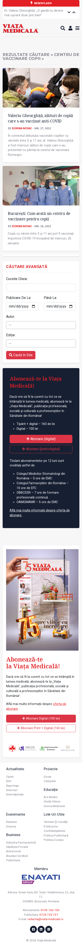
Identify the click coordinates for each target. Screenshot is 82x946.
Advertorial (13, 851)
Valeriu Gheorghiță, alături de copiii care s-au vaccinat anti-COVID (40, 118)
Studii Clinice (52, 801)
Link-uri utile (54, 814)
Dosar (48, 776)
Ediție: (11, 335)
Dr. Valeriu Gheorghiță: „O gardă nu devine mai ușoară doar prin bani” (33, 13)
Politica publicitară (56, 835)
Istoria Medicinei (54, 806)
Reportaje (12, 785)
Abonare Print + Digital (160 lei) (41, 728)
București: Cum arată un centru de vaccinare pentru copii (39, 216)
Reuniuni (11, 822)
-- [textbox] (10, 325)
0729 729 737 (48, 914)
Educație (51, 789)
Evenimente (15, 814)
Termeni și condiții (56, 822)
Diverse (11, 826)
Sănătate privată (17, 847)
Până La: (50, 298)
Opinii (10, 776)
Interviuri (11, 790)
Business (13, 835)
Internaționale (15, 794)
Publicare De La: (18, 298)
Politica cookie (53, 840)
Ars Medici (51, 797)
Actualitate (15, 769)
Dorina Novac (22, 128)
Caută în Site (21, 355)
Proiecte (51, 769)
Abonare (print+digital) (41, 449)
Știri (8, 781)
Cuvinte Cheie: (17, 279)
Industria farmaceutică (21, 842)
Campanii (50, 781)
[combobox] (41, 325)
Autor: (10, 317)
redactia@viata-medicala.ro (45, 919)
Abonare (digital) (41, 439)
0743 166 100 (50, 910)
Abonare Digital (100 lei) (41, 718)
